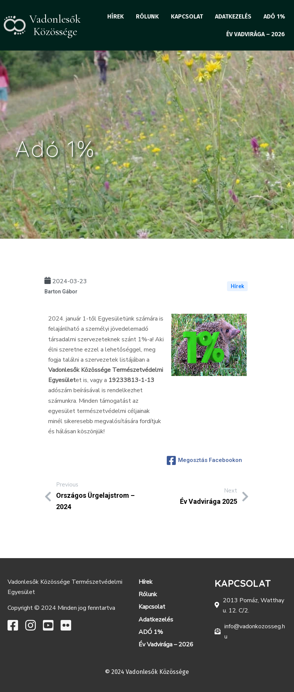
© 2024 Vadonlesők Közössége (147, 671)
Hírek (237, 286)
